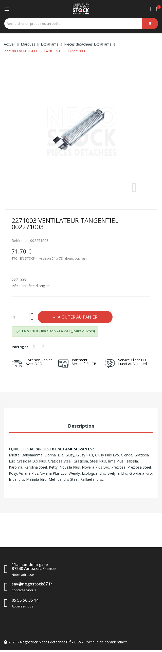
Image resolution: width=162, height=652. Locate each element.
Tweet (44, 347)
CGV (77, 642)
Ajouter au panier (77, 317)
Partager (35, 347)
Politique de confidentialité (106, 642)
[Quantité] (20, 317)
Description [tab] (81, 426)
